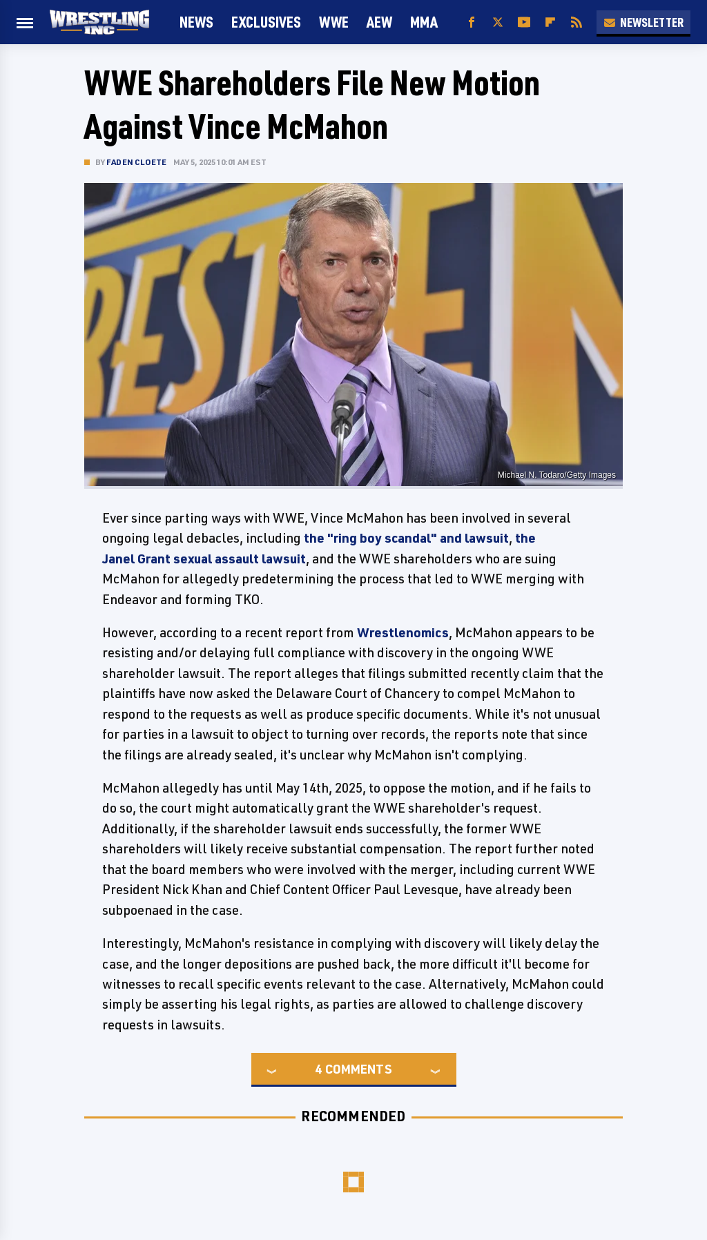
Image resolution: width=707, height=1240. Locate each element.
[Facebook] (471, 22)
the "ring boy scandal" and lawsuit (406, 538)
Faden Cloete (136, 162)
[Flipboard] (550, 22)
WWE (334, 21)
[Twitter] (498, 22)
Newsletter (643, 22)
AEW (379, 21)
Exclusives (266, 21)
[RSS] (576, 22)
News (196, 21)
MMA (424, 21)
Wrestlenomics (403, 632)
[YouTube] (524, 22)
